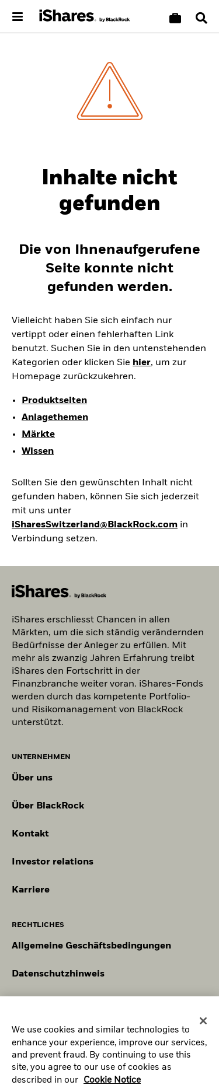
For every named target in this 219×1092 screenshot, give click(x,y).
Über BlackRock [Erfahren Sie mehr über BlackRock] (48, 806)
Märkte (38, 434)
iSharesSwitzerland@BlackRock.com (95, 525)
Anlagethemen (55, 417)
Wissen (38, 451)
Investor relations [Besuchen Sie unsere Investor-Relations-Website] (52, 862)
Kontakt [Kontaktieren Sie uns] (30, 834)
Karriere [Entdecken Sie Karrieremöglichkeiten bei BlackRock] (31, 890)
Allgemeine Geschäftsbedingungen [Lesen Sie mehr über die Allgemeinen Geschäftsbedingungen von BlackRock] (91, 946)
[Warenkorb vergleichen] (175, 18)
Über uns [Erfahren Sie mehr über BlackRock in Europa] (32, 778)
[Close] (203, 1027)
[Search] (201, 18)
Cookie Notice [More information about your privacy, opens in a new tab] (112, 1086)
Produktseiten (54, 400)
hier (142, 363)
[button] (201, 18)
